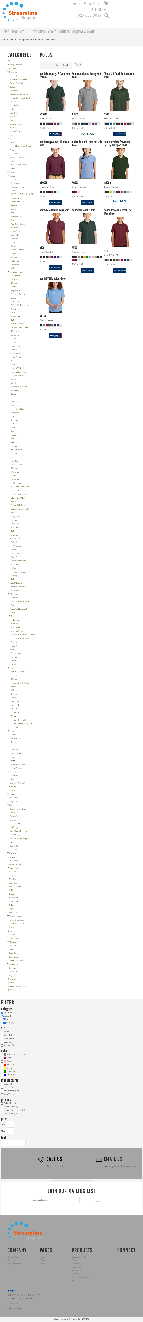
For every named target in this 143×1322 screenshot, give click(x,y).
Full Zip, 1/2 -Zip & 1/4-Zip (22, 194)
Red (8, 1064)
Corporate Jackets (18, 294)
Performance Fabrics (19, 387)
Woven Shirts (15, 538)
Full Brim (14, 113)
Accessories (15, 590)
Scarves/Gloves (16, 131)
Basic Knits (15, 523)
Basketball (15, 705)
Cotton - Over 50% (18, 720)
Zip (10, 975)
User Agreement (14, 1263)
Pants (13, 220)
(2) (9, 1058)
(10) (16, 1054)
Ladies (12, 109)
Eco (12, 416)
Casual (13, 664)
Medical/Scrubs (17, 631)
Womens (14, 283)
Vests (13, 312)
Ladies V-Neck (18, 368)
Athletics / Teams (18, 224)
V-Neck (14, 257)
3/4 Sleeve (15, 420)
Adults (13, 475)
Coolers (13, 842)
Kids (46, 39)
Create (12, 39)
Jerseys (13, 427)
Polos (13, 612)
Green (9, 1071)
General (14, 675)
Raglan (13, 246)
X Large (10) (9, 1045)
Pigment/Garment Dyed (20, 98)
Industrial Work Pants (20, 638)
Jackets (13, 242)
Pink (9, 1061)
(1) (8, 1061)
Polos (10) (10, 1022)
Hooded (14, 179)
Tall (12, 212)
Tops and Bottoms (18, 586)
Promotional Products (17, 986)
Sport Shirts (16, 701)
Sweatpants (15, 201)
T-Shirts (14, 227)
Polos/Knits (15, 479)
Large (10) (8, 1042)
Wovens (14, 468)
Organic (14, 253)
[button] (100, 9)
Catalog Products (24, 39)
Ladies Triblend (18, 375)
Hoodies (14, 349)
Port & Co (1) (9, 1087)
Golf (13, 875)
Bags (11, 805)
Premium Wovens (18, 572)
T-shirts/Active (16, 353)
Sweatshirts (15, 205)
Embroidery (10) (10, 1103)
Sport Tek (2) (9, 1094)
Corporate (15, 335)
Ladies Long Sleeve (19, 372)
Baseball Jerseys (17, 449)
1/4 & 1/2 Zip (16, 464)
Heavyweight (16, 216)
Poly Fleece (15, 290)
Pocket (13, 398)
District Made (15, 886)
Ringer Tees (16, 405)
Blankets (12, 786)
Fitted (12, 168)
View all (11, 61)
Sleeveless (14, 238)
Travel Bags (14, 846)
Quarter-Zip (16, 346)
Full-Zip (14, 279)
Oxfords (14, 542)
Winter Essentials (17, 157)
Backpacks (14, 816)
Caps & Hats (16, 753)
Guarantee (11, 1260)
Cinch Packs (15, 812)
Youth (12, 87)
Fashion (13, 102)
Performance (16, 198)
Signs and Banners (16, 916)
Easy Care (15, 490)
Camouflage (14, 105)
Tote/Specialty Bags (18, 809)
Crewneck (15, 264)
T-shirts (14, 623)
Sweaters (14, 535)
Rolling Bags (15, 834)
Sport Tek (13, 883)
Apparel (38, 39)
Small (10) (8, 1035)
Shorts (13, 779)
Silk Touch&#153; (18, 498)
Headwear (13, 72)
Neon (12, 150)
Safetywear (16, 620)
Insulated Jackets (17, 324)
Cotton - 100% (17, 712)
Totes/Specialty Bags (18, 831)
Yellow (9, 1068)
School (13, 716)
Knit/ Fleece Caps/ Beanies (21, 146)
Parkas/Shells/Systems (20, 305)
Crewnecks (15, 183)
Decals (12, 857)
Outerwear (14, 153)
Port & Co (13, 912)
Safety (12, 120)
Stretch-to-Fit (15, 124)
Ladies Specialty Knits (20, 509)
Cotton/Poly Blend (18, 505)
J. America (13, 897)
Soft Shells (15, 301)
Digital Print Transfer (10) (14, 1110)
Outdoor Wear (16, 272)
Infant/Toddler (16, 583)
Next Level (13, 901)
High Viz (14, 646)
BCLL (10, 990)
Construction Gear (16, 923)
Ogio (11, 908)
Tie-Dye (14, 438)
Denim (13, 342)
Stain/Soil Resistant (19, 609)
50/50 (13, 383)
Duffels (13, 820)
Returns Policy (13, 1257)
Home (3, 39)
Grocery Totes (16, 823)
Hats (12, 135)
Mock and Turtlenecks (20, 486)
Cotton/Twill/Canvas (18, 164)
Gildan (12, 890)
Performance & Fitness (20, 683)
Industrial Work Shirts (20, 601)
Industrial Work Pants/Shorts (23, 634)
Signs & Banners (17, 920)
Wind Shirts (16, 275)
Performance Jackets (18, 764)
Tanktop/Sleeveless (16, 960)
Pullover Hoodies (18, 187)
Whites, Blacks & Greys (17, 1054)
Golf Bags (14, 827)
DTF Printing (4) (11, 1113)
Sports (13, 338)
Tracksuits (15, 694)
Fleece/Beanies (16, 76)
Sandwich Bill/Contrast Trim (22, 94)
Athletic (14, 309)
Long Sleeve (15, 231)
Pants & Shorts (16, 772)
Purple (9, 1057)
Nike (11, 905)
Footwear (13, 68)
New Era (12, 879)
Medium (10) (9, 1038)
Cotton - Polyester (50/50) (21, 723)
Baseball (14, 709)
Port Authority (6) (11, 1090)
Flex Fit (13, 116)
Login (74, 3)
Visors (12, 127)
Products (43, 1260)
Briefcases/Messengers (19, 838)
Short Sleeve (14, 938)
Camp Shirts (16, 557)
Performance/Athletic (19, 79)
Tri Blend (15, 390)
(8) (9, 1071)
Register (92, 3)
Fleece (12, 176)
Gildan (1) (8, 1084)
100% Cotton (16, 357)
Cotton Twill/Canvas (18, 83)
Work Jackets (16, 627)
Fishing (14, 575)
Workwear (14, 139)
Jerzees (12, 894)
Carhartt (12, 927)
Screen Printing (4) (11, 1106)
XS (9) (6, 1031)
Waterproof (15, 316)
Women (14, 679)
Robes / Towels (15, 864)
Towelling (14, 868)
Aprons (14, 642)
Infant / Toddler (17, 249)
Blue (9, 1075)
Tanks (13, 394)
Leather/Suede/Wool (19, 327)
